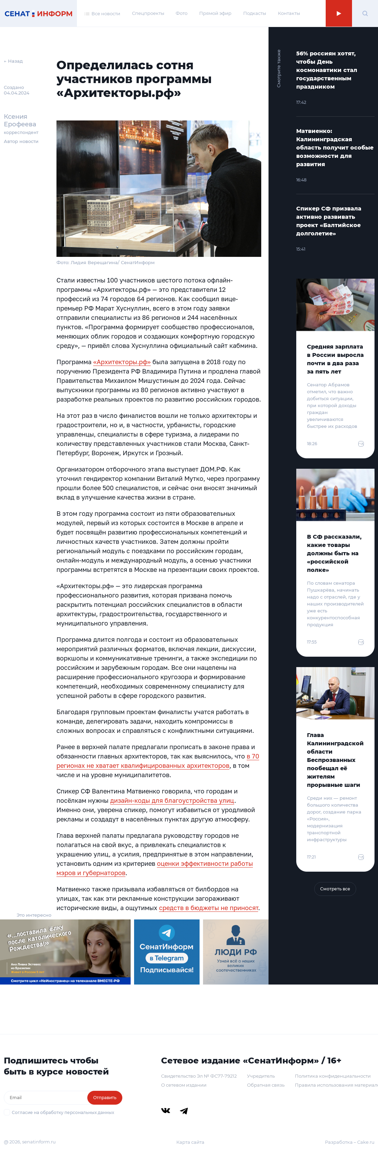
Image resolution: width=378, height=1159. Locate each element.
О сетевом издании (183, 1085)
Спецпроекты (148, 13)
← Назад (13, 61)
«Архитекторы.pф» (122, 362)
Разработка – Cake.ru (350, 1142)
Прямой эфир (215, 13)
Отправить (104, 1097)
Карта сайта (190, 1142)
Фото (181, 13)
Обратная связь (265, 1085)
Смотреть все (335, 888)
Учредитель (261, 1076)
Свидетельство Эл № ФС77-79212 (199, 1076)
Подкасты (254, 13)
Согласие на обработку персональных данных (63, 1112)
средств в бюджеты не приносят (208, 907)
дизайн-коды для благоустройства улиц (172, 800)
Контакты (289, 13)
